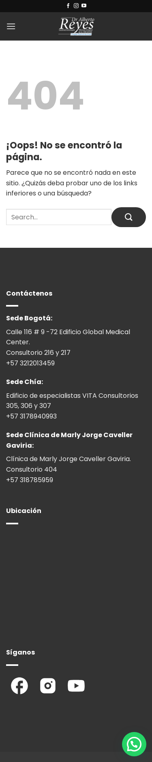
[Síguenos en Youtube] (83, 6)
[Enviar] (128, 217)
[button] (11, 26)
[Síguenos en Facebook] (68, 6)
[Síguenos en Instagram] (76, 6)
